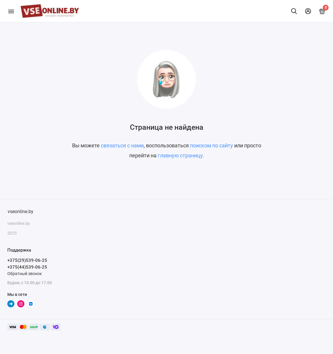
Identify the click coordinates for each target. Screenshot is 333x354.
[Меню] (11, 11)
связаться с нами (122, 145)
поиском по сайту (211, 145)
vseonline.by (20, 211)
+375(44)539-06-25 (27, 267)
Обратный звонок (24, 273)
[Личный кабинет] (308, 11)
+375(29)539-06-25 (27, 260)
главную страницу (180, 155)
